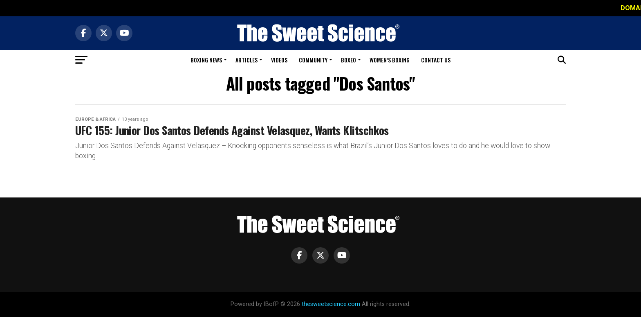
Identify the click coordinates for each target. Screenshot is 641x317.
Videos (279, 59)
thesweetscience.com (331, 304)
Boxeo (348, 59)
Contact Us (435, 59)
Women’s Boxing (390, 59)
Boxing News (206, 59)
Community (313, 59)
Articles (246, 59)
